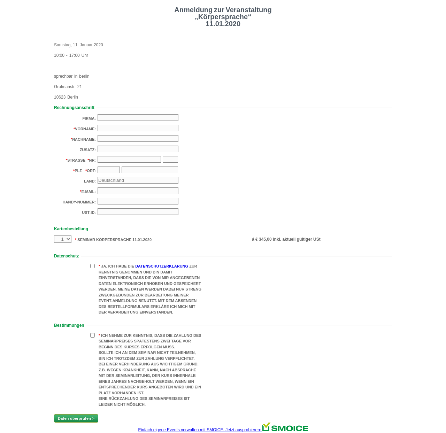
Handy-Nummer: (79, 202)
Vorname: (85, 129)
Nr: (92, 160)
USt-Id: (89, 212)
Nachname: (84, 139)
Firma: (89, 118)
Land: (90, 181)
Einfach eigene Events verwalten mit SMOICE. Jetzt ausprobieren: (223, 429)
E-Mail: (88, 192)
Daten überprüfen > (76, 418)
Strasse (76, 160)
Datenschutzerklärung (161, 266)
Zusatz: (88, 150)
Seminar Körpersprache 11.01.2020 (114, 240)
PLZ (78, 171)
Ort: (91, 171)
